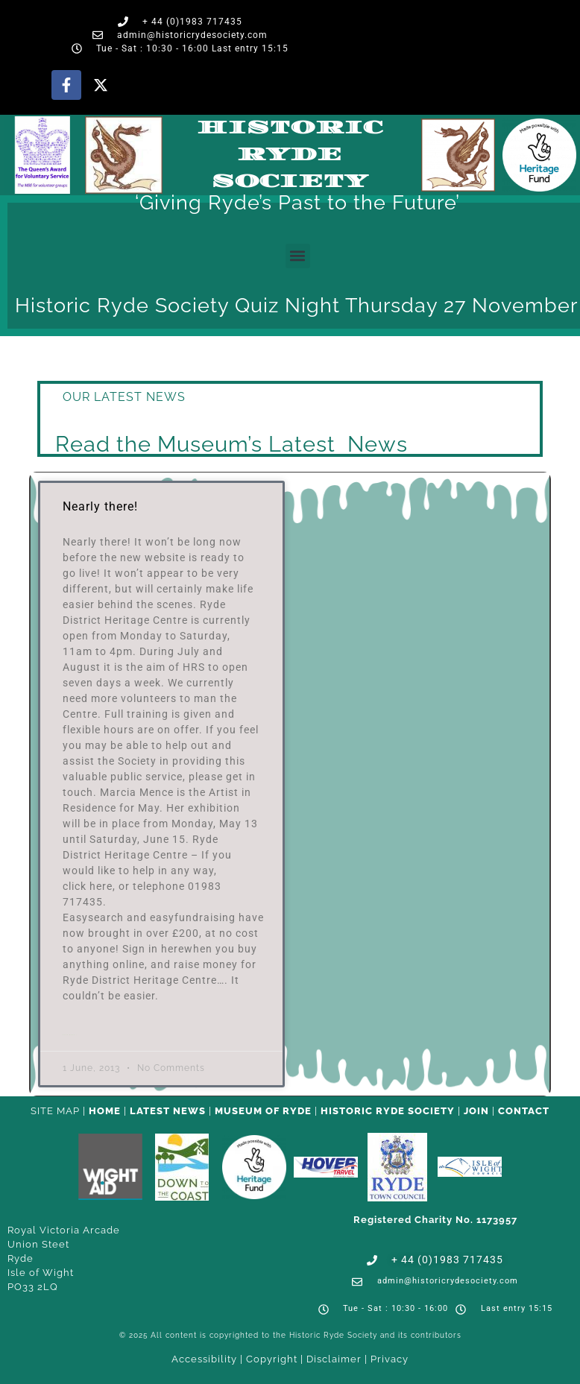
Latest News (168, 1110)
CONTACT (523, 1110)
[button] (298, 256)
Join (476, 1110)
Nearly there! (100, 506)
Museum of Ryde (263, 1110)
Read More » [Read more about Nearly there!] (70, 1034)
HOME (105, 1110)
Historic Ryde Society (290, 154)
